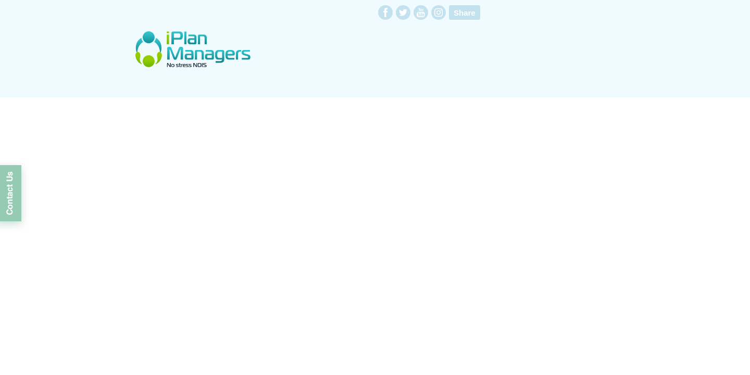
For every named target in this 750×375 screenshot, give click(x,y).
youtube (421, 12)
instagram (438, 12)
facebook (385, 12)
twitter (403, 12)
